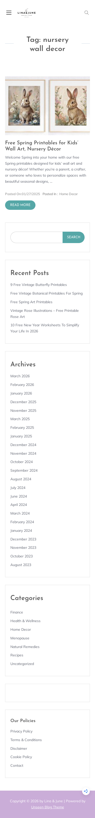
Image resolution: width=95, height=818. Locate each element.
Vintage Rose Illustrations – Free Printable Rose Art (44, 313)
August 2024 (20, 479)
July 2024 (17, 487)
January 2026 (21, 393)
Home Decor (68, 194)
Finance (16, 612)
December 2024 (23, 444)
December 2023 (23, 539)
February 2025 (22, 427)
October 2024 (21, 461)
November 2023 (23, 547)
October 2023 (21, 556)
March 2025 (20, 419)
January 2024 (21, 530)
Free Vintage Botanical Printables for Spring (46, 293)
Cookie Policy (21, 757)
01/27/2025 (22, 194)
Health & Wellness (25, 621)
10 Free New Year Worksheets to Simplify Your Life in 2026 (44, 328)
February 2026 (22, 384)
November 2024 (23, 453)
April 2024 (18, 504)
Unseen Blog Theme (47, 807)
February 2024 (22, 522)
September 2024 (23, 470)
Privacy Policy (21, 731)
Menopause (19, 638)
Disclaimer (18, 748)
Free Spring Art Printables (31, 302)
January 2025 (21, 436)
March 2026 (20, 376)
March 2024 (20, 513)
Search (73, 237)
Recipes (16, 655)
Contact (16, 765)
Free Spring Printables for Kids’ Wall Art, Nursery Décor (41, 146)
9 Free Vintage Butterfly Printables (38, 284)
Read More (20, 205)
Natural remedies (25, 646)
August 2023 (20, 565)
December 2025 (23, 402)
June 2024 (18, 496)
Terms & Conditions (26, 740)
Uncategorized (22, 663)
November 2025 (23, 410)
